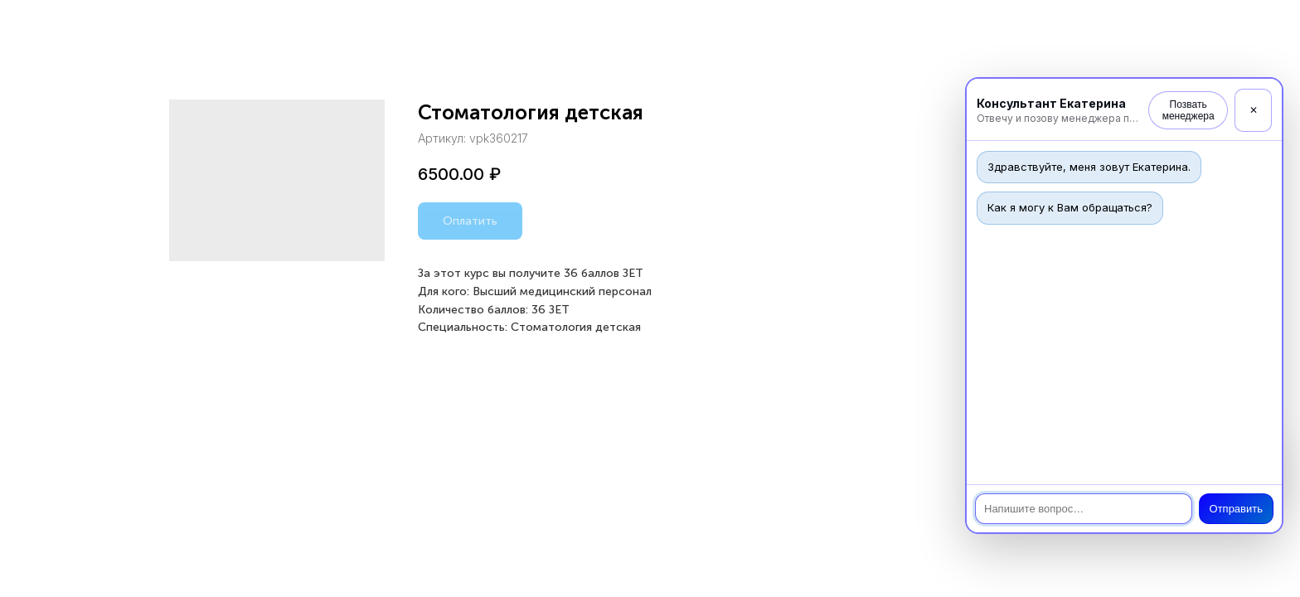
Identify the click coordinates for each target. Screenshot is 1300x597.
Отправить (1236, 508)
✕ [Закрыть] (1253, 110)
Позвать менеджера (1188, 110)
